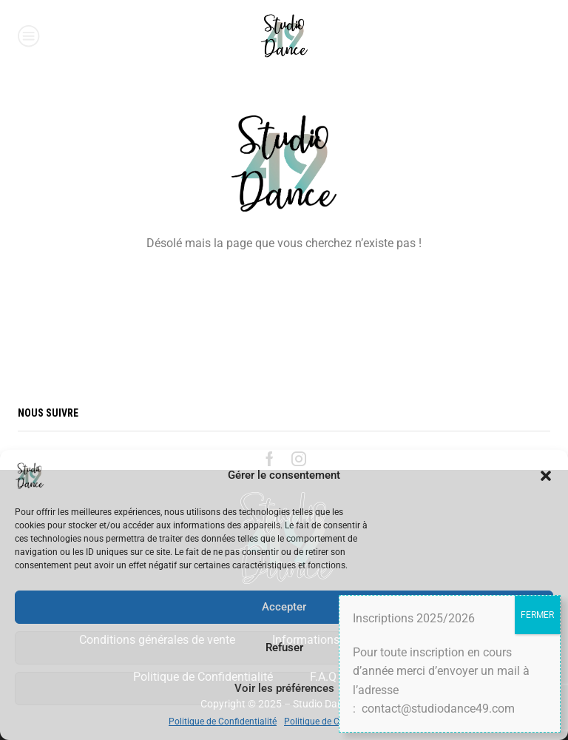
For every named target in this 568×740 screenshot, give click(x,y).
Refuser (284, 647)
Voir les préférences (284, 688)
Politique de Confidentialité (223, 721)
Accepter (284, 606)
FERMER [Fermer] (537, 615)
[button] (545, 475)
